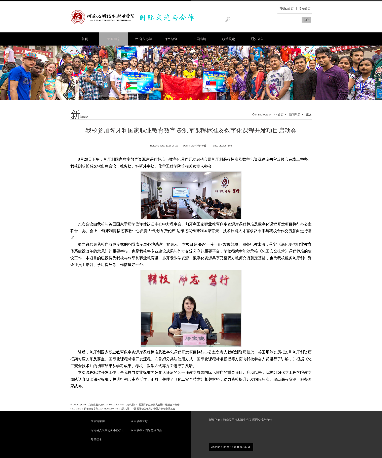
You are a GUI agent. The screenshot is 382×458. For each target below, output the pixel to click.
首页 (85, 39)
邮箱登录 (96, 439)
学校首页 (304, 8)
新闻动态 (113, 39)
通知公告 (257, 39)
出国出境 (199, 39)
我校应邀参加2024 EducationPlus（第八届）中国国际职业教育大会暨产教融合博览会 (134, 404)
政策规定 (228, 39)
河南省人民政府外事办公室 (107, 430)
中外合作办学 (142, 39)
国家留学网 (98, 421)
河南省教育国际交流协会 (146, 430)
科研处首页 (286, 8)
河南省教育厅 (139, 421)
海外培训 (171, 39)
